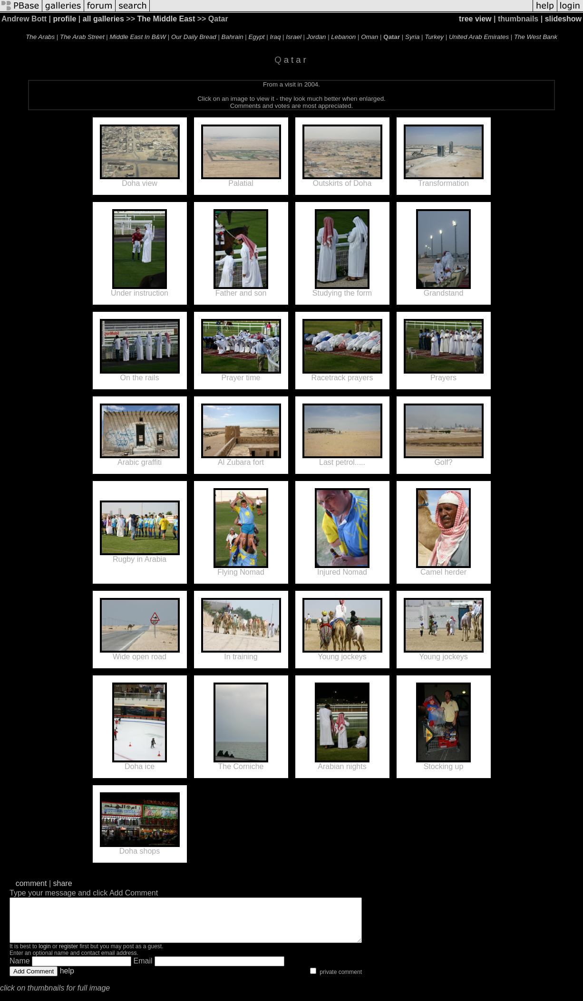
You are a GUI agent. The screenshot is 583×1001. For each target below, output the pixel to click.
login (44, 955)
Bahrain (232, 36)
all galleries (103, 19)
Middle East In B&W (138, 36)
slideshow (563, 19)
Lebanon (343, 36)
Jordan (316, 36)
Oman (369, 36)
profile (64, 19)
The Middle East (166, 19)
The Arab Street (82, 36)
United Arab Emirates (479, 36)
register (68, 955)
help (67, 979)
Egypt (256, 36)
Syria (412, 36)
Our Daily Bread (193, 36)
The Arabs (40, 36)
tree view (475, 19)
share (62, 883)
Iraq (275, 36)
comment (31, 883)
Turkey (434, 36)
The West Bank (535, 36)
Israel (293, 36)
